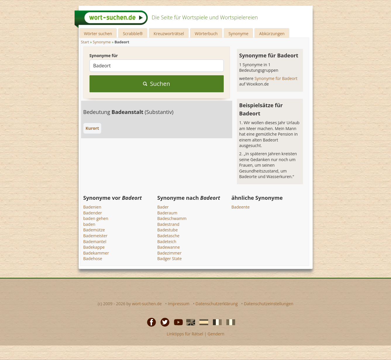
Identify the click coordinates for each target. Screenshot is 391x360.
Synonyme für (103, 55)
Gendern (216, 334)
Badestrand (168, 224)
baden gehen (95, 218)
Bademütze (94, 230)
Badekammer (96, 253)
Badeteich (166, 241)
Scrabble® (133, 33)
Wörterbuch (206, 33)
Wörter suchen (98, 33)
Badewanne (168, 247)
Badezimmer (169, 253)
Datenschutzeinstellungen (268, 303)
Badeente (240, 207)
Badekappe (94, 247)
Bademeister (95, 235)
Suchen (156, 84)
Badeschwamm (172, 218)
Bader (163, 207)
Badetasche (168, 235)
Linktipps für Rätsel (185, 334)
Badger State (169, 258)
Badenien (92, 207)
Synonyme (238, 33)
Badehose (92, 258)
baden (89, 224)
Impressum (179, 303)
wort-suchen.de (147, 303)
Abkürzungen (272, 33)
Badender (92, 213)
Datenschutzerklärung (217, 303)
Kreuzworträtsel (169, 33)
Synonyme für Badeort (275, 78)
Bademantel (94, 241)
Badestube (167, 230)
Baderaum (167, 213)
